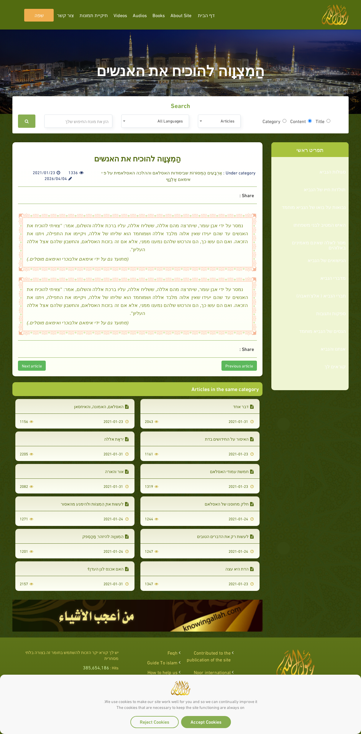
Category (274, 121)
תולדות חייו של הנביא (325, 189)
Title (323, 121)
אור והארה (117, 471)
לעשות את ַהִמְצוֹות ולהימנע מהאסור (95, 504)
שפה (39, 15)
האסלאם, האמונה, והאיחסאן (101, 406)
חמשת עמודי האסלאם (232, 471)
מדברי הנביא (333, 277)
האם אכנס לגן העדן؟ (108, 568)
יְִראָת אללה (116, 439)
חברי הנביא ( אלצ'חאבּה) (321, 295)
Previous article (239, 365)
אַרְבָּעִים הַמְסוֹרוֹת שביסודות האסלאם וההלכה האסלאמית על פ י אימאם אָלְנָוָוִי (161, 175)
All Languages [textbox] (170, 120)
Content (301, 121)
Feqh (173, 652)
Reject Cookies (154, 721)
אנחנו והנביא (333, 348)
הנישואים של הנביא (327, 260)
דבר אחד (243, 406)
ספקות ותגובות (331, 313)
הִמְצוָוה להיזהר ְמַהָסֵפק (105, 536)
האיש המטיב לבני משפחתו (319, 224)
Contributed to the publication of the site (209, 656)
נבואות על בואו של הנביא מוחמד (314, 207)
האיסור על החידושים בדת (229, 439)
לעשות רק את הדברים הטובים (225, 536)
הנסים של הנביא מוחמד (322, 331)
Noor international (212, 671)
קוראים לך (335, 366)
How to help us (162, 671)
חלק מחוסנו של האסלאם (229, 504)
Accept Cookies (206, 721)
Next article (32, 365)
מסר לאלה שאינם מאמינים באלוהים (319, 245)
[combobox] (219, 121)
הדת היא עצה (239, 568)
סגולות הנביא (332, 171)
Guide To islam (162, 662)
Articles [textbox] (227, 120)
